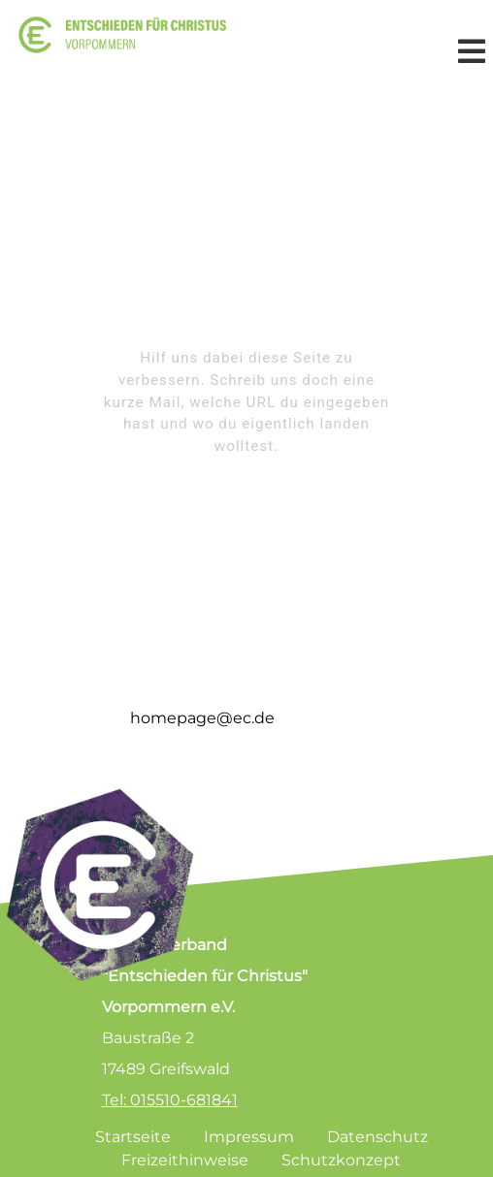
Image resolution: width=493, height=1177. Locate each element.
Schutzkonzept (341, 1160)
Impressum (249, 1137)
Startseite (133, 1137)
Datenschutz (377, 1137)
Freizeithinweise (184, 1160)
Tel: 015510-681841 (170, 1100)
